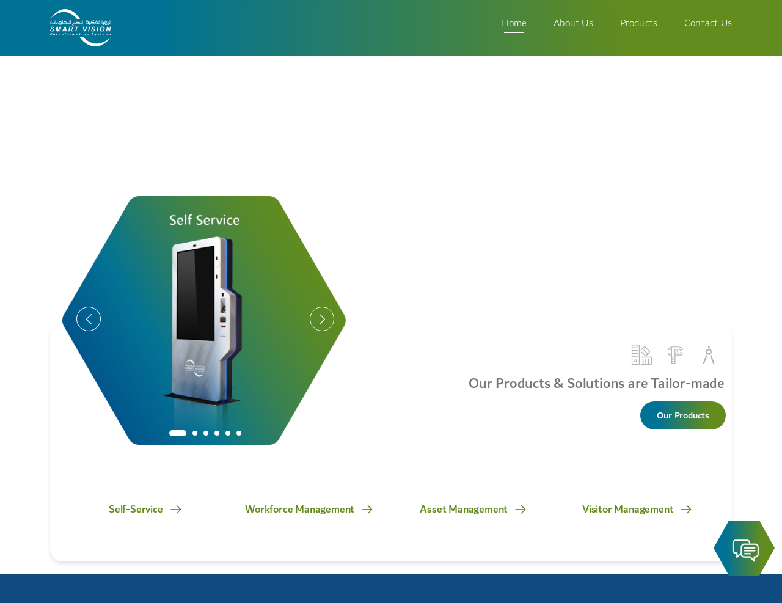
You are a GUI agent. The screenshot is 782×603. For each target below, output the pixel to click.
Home (514, 23)
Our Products (683, 415)
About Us (573, 23)
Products (639, 23)
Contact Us (708, 23)
